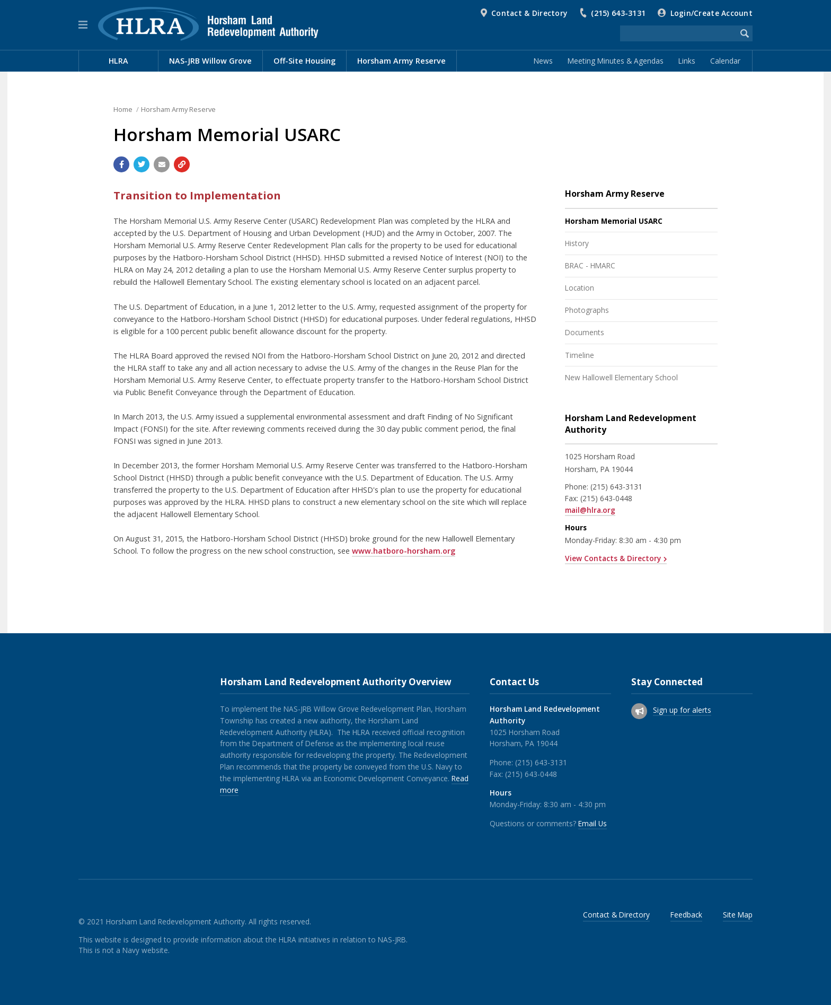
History (577, 243)
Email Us (592, 823)
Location (579, 288)
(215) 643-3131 (618, 13)
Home (122, 109)
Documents (584, 332)
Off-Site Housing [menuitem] (304, 61)
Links (686, 61)
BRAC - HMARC (590, 265)
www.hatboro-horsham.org (403, 551)
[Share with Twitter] (141, 164)
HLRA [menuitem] (118, 61)
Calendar (725, 61)
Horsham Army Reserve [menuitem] (401, 61)
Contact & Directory (529, 13)
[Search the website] (678, 33)
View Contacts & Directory (613, 558)
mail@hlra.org (590, 510)
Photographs (587, 310)
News (543, 61)
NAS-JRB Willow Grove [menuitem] (210, 61)
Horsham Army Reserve (178, 109)
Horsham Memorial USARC (613, 221)
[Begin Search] (745, 33)
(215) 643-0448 (606, 498)
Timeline (579, 355)
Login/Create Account (711, 13)
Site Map (738, 915)
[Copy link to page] (182, 164)
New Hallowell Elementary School (621, 377)
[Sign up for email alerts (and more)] (639, 711)
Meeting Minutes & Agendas (616, 61)
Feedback (686, 915)
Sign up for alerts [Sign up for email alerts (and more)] (682, 710)
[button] (82, 25)
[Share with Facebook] (121, 164)
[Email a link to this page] (162, 164)
